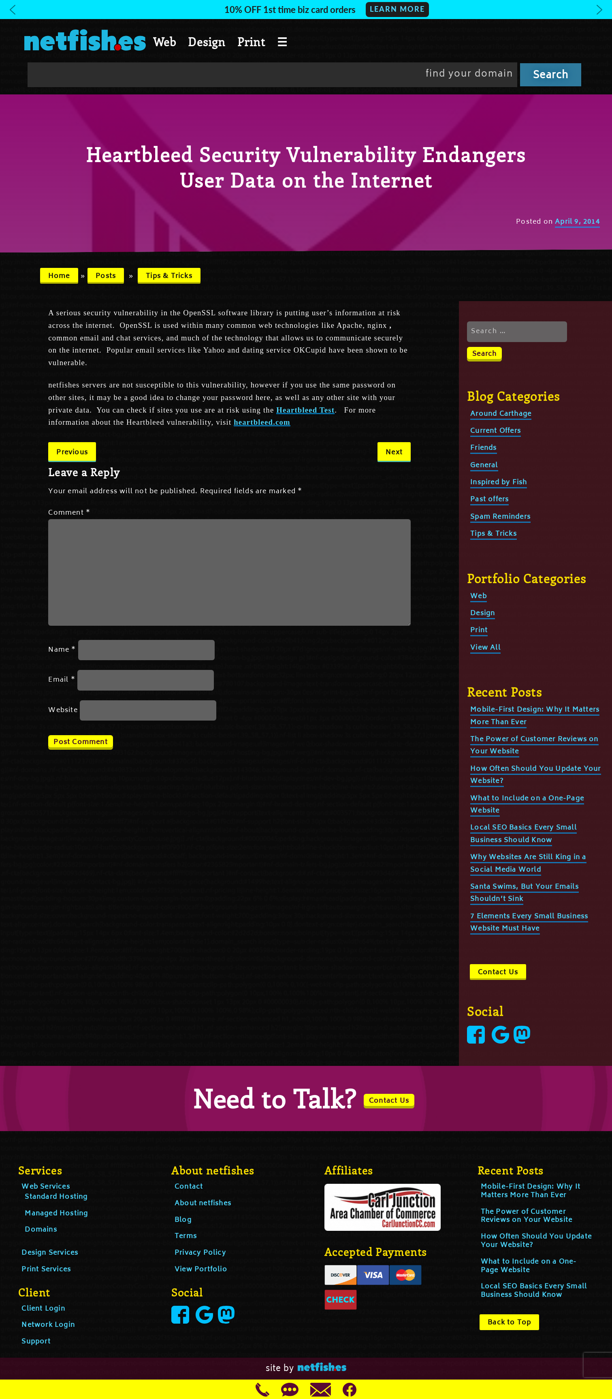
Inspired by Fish (498, 482)
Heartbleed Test (305, 410)
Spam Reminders (500, 517)
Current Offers (495, 431)
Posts (106, 276)
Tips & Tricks (169, 276)
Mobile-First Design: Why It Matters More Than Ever (530, 1191)
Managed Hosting (56, 1213)
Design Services (49, 1253)
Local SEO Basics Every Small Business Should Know (534, 1291)
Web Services (45, 1187)
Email (61, 680)
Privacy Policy (200, 1253)
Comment (69, 513)
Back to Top (509, 1322)
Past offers (489, 499)
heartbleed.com (262, 422)
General (484, 465)
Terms (186, 1236)
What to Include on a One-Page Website (529, 1266)
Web (165, 41)
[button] (306, 9)
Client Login (43, 1309)
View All (485, 648)
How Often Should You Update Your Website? (536, 1241)
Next (394, 452)
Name (62, 650)
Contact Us (498, 972)
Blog (183, 1220)
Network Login (48, 1325)
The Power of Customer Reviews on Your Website (527, 1216)
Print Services (46, 1269)
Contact (189, 1187)
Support (35, 1342)
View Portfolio (201, 1269)
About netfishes (203, 1203)
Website (62, 710)
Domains (41, 1230)
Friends (483, 448)
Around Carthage (500, 414)
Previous (72, 452)
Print (251, 41)
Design (206, 41)
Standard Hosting (56, 1197)
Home (59, 276)
